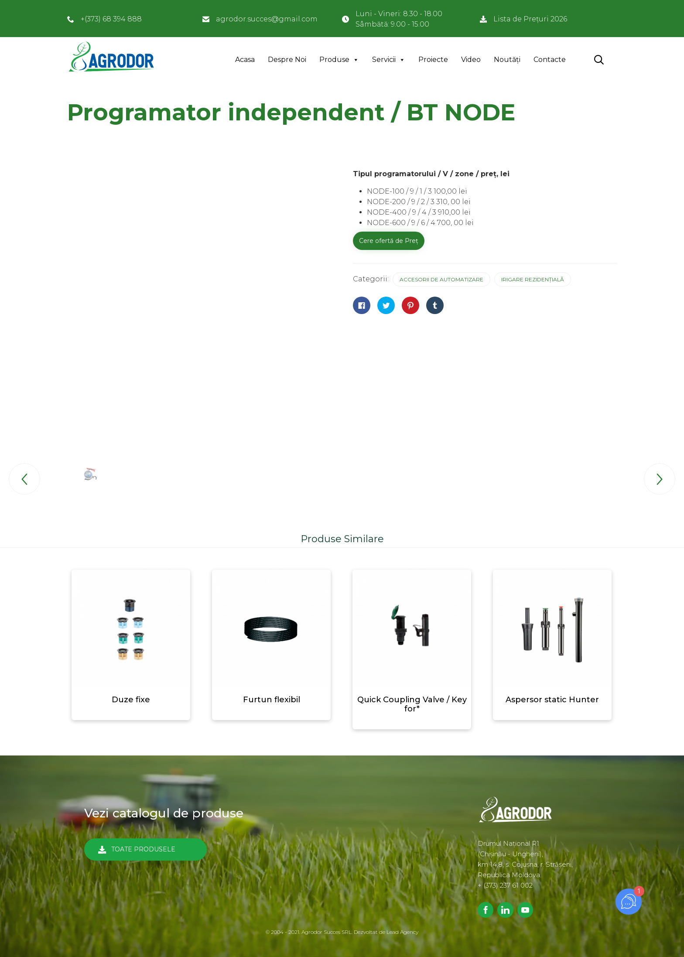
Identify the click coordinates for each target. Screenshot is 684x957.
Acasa (245, 59)
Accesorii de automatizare (441, 279)
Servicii (384, 59)
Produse (334, 59)
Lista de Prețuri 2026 (530, 19)
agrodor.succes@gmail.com (267, 19)
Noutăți (507, 59)
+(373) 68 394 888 (111, 19)
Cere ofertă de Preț (388, 241)
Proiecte (433, 59)
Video (471, 59)
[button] (145, 849)
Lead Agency (402, 932)
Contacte (550, 59)
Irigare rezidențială (532, 279)
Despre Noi (287, 59)
